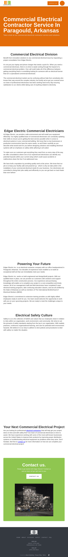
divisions (30, 537)
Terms (44, 555)
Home (18, 537)
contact (45, 537)
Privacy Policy (38, 555)
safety (37, 537)
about (24, 537)
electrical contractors (33, 430)
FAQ (50, 537)
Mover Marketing (30, 555)
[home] (7, 3)
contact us (53, 3)
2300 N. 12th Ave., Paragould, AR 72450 (34, 544)
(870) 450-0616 (34, 549)
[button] (62, 3)
